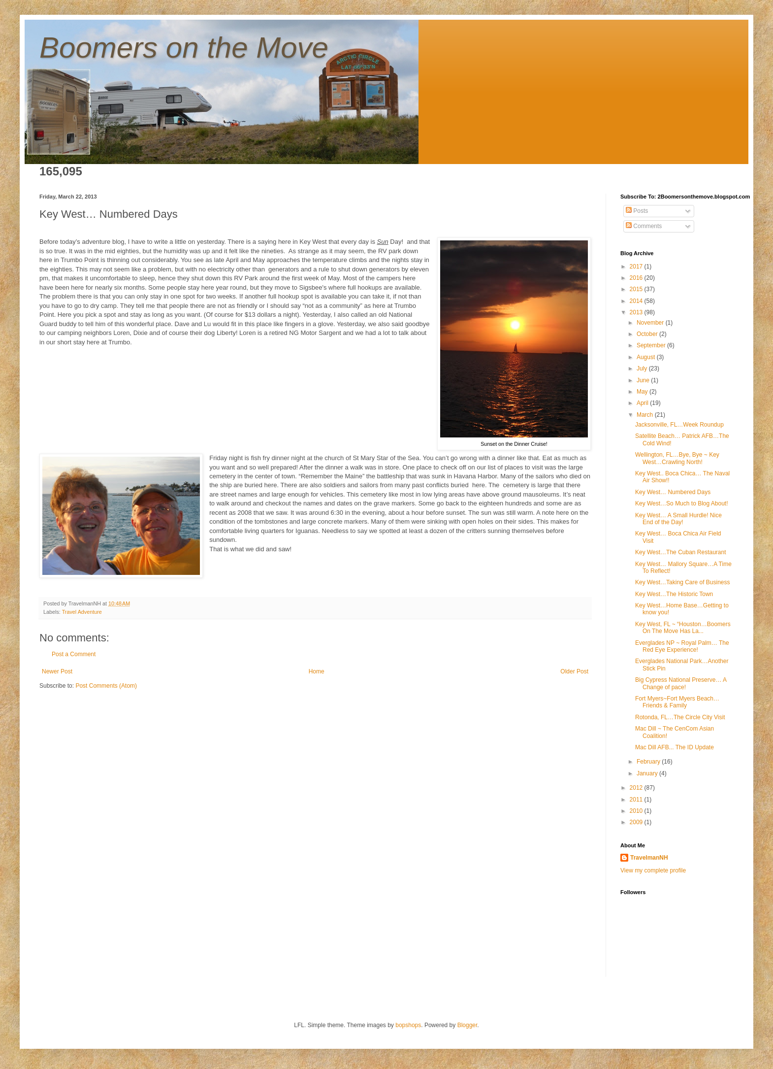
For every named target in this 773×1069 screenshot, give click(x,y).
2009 (637, 822)
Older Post (574, 671)
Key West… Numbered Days (672, 492)
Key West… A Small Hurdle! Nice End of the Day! (678, 519)
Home (316, 671)
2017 (637, 266)
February (649, 761)
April (643, 403)
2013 (637, 312)
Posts (637, 210)
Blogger (467, 1025)
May (643, 391)
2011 (637, 799)
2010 (637, 810)
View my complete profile (653, 870)
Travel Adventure (82, 612)
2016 (637, 277)
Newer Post (57, 671)
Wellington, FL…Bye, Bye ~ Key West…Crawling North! (677, 458)
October (648, 334)
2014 (637, 301)
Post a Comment (74, 654)
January (648, 773)
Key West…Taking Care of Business (682, 582)
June (644, 380)
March (646, 414)
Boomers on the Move (183, 47)
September (652, 345)
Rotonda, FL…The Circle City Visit (680, 717)
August (647, 357)
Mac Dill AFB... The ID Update (674, 747)
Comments (644, 226)
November (651, 322)
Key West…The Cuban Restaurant (680, 552)
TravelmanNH (649, 857)
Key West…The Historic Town (674, 594)
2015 (637, 289)
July (643, 368)
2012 (637, 787)
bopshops (408, 1025)
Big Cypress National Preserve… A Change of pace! (680, 683)
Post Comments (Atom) (106, 685)
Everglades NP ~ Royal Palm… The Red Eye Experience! (682, 646)
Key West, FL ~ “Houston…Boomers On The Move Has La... (683, 628)
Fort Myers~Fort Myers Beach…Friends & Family (677, 702)
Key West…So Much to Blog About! (681, 503)
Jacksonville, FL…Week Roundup (679, 424)
